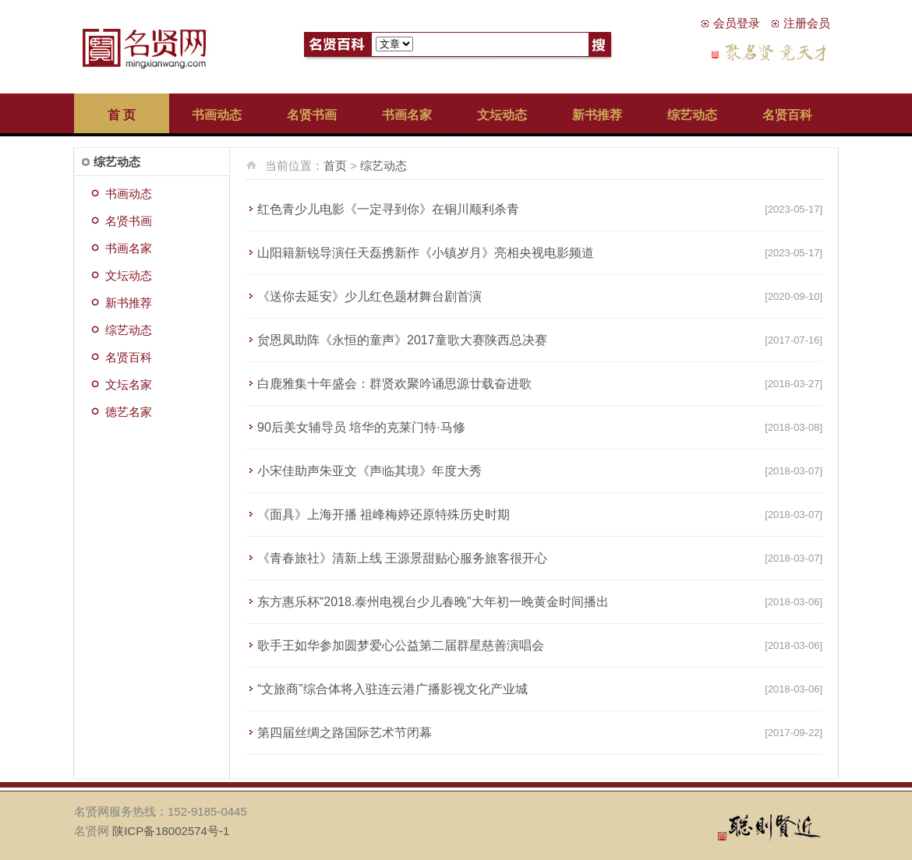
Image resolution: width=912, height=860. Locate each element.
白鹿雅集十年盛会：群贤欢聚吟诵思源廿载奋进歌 (394, 383)
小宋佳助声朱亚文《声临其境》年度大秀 (369, 471)
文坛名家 (128, 384)
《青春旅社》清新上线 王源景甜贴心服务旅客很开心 (402, 558)
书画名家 (407, 115)
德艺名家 (128, 411)
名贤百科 (787, 115)
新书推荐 (597, 115)
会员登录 (736, 23)
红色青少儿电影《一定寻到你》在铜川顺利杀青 (388, 209)
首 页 (122, 115)
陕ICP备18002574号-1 (170, 830)
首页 (335, 165)
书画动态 (217, 115)
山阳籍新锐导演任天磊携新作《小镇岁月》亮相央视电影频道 (425, 252)
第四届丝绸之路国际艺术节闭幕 (344, 732)
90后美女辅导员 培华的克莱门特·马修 (361, 427)
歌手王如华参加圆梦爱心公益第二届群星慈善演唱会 (400, 645)
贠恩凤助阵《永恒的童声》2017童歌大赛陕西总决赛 (402, 340)
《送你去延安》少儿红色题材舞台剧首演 (369, 296)
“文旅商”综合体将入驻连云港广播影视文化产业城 (392, 689)
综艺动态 (692, 115)
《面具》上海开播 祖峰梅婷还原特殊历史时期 (383, 514)
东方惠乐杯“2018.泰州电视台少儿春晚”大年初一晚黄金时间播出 (433, 601)
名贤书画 (312, 115)
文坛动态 (502, 115)
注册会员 (806, 23)
